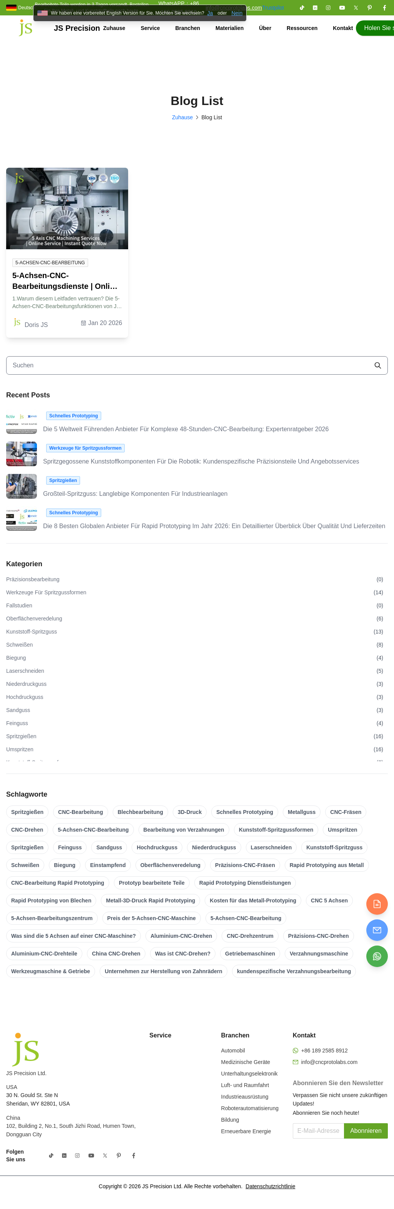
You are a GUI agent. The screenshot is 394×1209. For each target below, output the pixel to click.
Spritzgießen (27, 812)
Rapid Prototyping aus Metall (327, 865)
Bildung (230, 1120)
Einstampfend (108, 865)
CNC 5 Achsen (329, 900)
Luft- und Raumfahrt (245, 1085)
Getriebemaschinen (250, 954)
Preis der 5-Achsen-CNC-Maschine (151, 918)
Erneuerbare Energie (246, 1131)
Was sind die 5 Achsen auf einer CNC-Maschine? (73, 936)
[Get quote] (377, 904)
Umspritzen (342, 830)
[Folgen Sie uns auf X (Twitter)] (356, 7)
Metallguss (302, 812)
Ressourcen (302, 28)
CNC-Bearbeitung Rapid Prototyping (57, 883)
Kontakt (343, 28)
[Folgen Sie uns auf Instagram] (328, 7)
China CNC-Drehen (116, 954)
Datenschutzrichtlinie (270, 1186)
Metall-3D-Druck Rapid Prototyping (150, 900)
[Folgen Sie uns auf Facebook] (384, 7)
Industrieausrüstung (245, 1097)
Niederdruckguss (214, 847)
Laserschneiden (271, 847)
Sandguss (109, 847)
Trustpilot (273, 8)
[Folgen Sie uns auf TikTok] (302, 7)
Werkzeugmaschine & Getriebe (50, 971)
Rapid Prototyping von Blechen (51, 900)
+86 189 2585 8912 (324, 1050)
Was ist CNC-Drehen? (182, 954)
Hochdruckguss (157, 847)
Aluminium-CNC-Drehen (181, 936)
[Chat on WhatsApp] (377, 956)
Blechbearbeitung (140, 812)
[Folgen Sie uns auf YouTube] (342, 7)
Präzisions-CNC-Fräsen (245, 865)
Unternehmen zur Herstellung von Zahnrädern (163, 971)
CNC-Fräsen (345, 812)
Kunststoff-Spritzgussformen (276, 830)
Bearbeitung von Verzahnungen (184, 830)
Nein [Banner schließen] (236, 13)
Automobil (233, 1050)
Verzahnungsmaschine (319, 954)
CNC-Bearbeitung (80, 812)
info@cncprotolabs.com (329, 1062)
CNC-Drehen (27, 830)
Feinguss (70, 847)
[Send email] (377, 930)
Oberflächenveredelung (170, 865)
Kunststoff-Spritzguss (334, 847)
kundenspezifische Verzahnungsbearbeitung (294, 971)
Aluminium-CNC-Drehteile (44, 954)
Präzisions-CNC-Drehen (318, 936)
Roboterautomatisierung (250, 1108)
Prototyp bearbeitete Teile (152, 883)
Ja (210, 13)
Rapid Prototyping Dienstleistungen (245, 883)
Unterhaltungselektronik (249, 1074)
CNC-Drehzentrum (250, 936)
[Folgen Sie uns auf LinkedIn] (315, 7)
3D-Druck (190, 812)
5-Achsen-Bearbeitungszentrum (52, 918)
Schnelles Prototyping (244, 812)
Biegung (64, 865)
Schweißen (25, 865)
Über (265, 28)
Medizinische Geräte (245, 1062)
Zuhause (114, 28)
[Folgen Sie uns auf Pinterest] (369, 7)
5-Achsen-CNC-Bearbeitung (93, 830)
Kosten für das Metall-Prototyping (253, 900)
